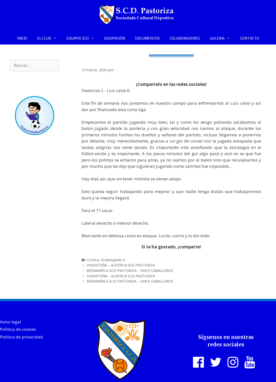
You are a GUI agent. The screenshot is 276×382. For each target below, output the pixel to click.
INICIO (22, 38)
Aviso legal (10, 322)
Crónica (93, 260)
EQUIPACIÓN (114, 38)
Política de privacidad (21, 337)
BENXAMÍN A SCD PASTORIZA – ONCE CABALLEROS (130, 270)
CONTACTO (249, 38)
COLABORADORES (185, 38)
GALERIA (222, 38)
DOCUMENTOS (147, 38)
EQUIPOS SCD (82, 38)
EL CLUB (49, 38)
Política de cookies (18, 329)
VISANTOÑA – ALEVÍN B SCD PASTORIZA (121, 265)
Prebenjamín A (113, 260)
